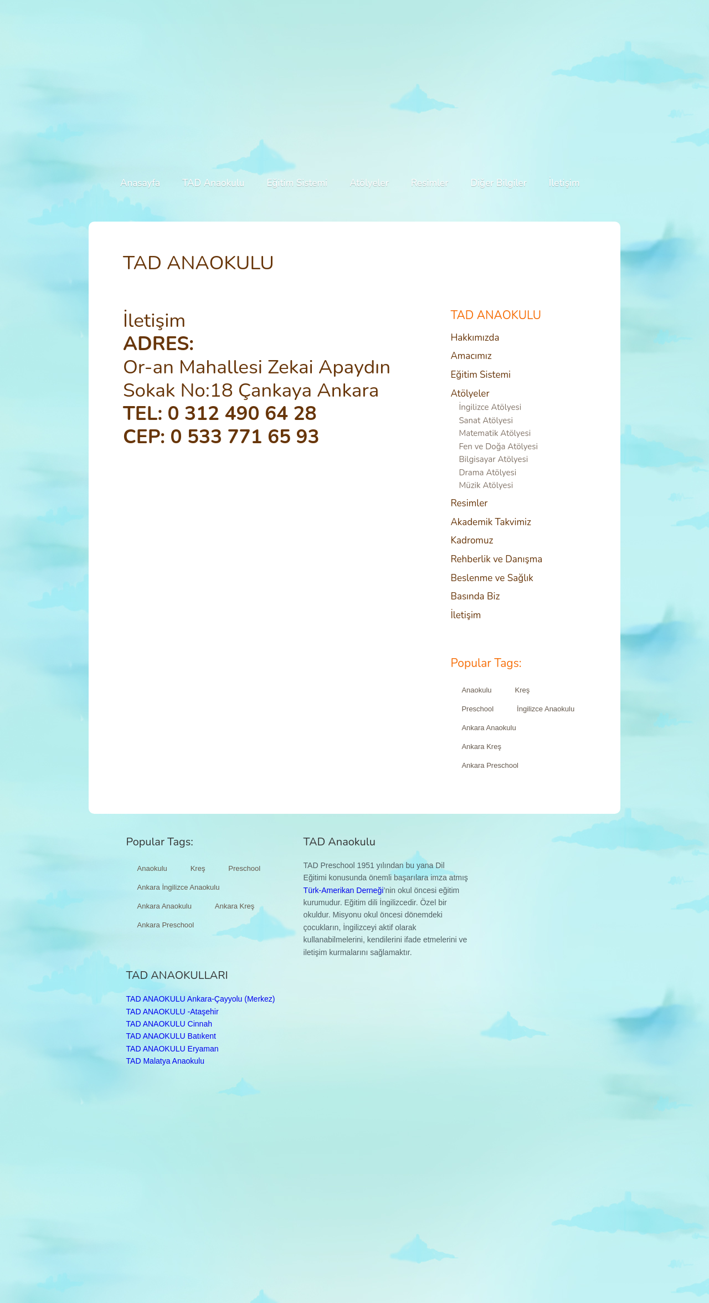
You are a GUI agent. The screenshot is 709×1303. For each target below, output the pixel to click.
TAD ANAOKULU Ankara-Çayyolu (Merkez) (200, 998)
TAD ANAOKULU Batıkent (171, 1036)
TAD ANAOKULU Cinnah (169, 1023)
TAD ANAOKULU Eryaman (172, 1048)
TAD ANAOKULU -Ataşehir (172, 1011)
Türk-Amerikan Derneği (344, 890)
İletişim (154, 320)
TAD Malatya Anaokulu (165, 1060)
